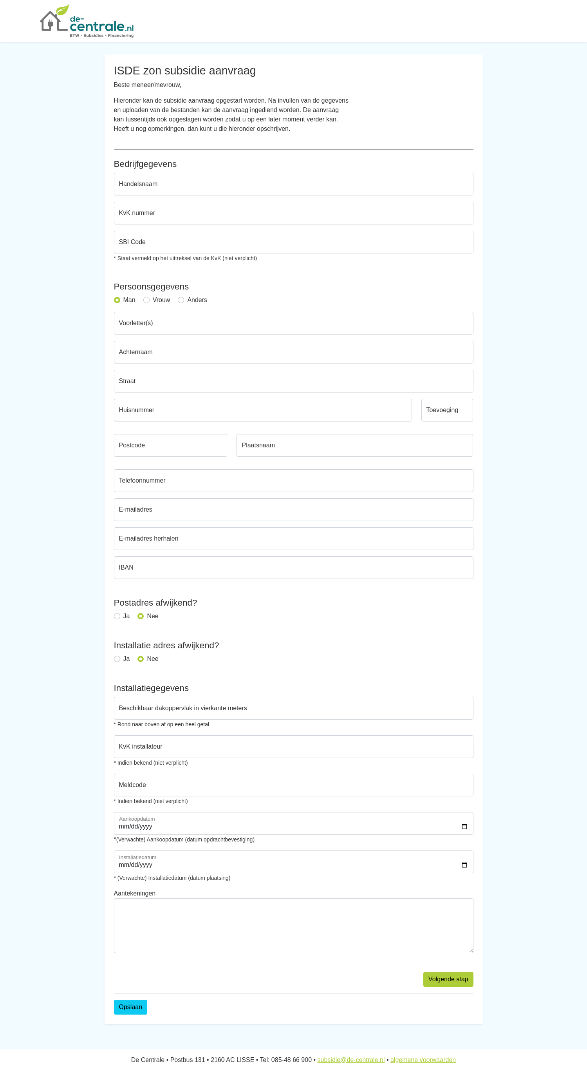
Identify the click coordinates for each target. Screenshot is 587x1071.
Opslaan (131, 1007)
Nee (152, 616)
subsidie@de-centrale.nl (351, 1060)
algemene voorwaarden (423, 1060)
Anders (197, 300)
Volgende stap (448, 979)
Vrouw (161, 300)
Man (129, 300)
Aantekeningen (135, 893)
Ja (126, 616)
